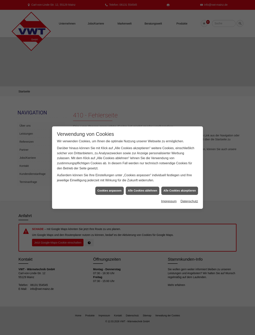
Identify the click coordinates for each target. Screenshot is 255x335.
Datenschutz (189, 194)
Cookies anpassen (109, 183)
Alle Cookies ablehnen (142, 183)
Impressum (169, 194)
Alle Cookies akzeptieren (179, 183)
